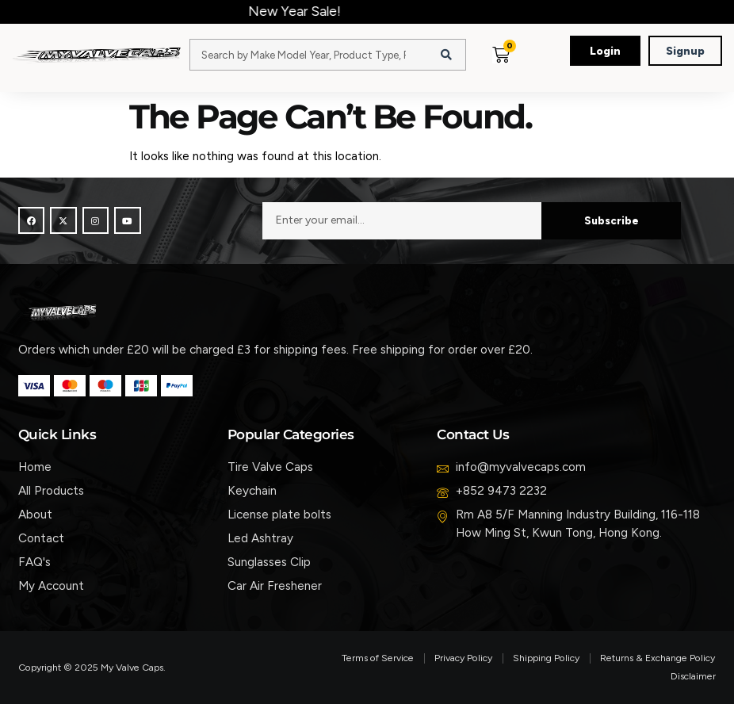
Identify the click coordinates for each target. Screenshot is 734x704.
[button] (534, 70)
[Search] (446, 55)
